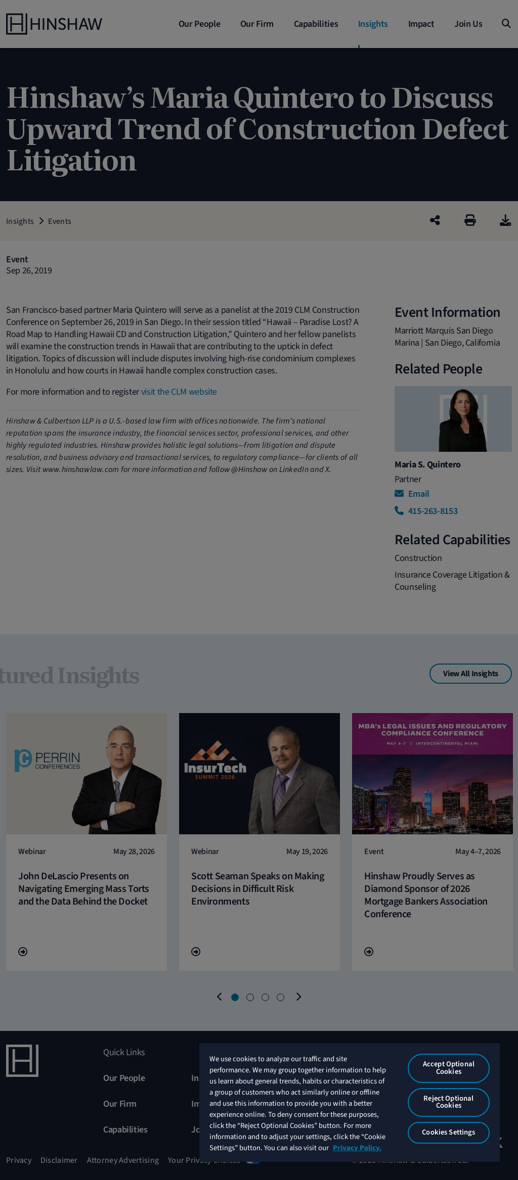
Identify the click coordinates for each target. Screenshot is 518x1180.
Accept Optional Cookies (448, 1068)
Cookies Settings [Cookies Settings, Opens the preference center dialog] (448, 1132)
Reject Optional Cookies (448, 1102)
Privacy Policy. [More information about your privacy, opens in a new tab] (357, 1148)
